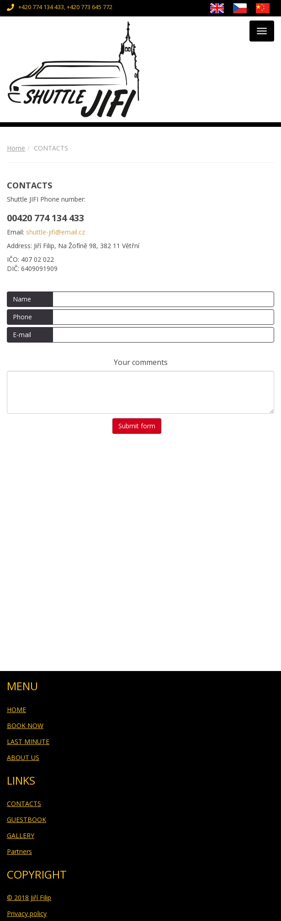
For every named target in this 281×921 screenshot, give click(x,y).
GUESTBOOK (26, 819)
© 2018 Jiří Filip (29, 897)
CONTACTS (24, 803)
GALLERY (20, 835)
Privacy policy (27, 913)
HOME (16, 709)
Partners (19, 851)
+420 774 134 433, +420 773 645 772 (65, 7)
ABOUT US (23, 757)
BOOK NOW (25, 725)
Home (16, 148)
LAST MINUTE (28, 741)
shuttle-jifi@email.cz (55, 232)
